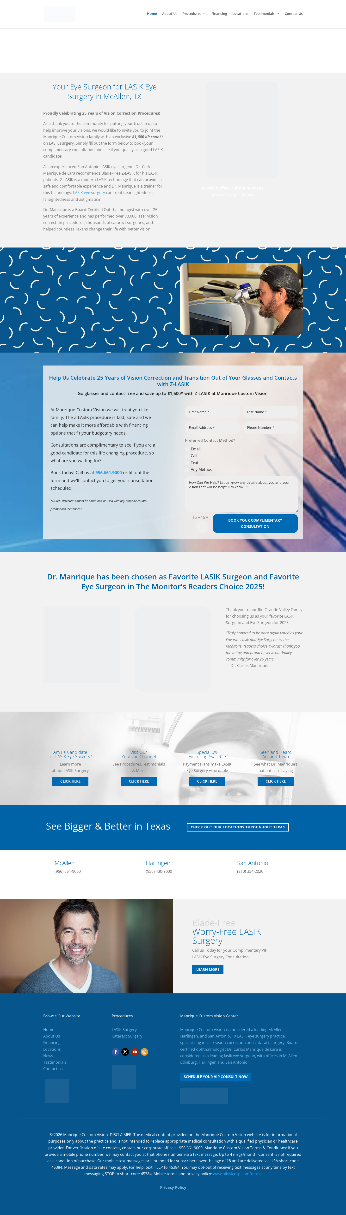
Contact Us (294, 15)
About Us (169, 15)
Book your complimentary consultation (255, 523)
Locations (240, 15)
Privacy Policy (173, 1187)
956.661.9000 (108, 472)
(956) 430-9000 (159, 871)
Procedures (192, 15)
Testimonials (264, 15)
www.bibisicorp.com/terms (237, 1173)
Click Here (70, 781)
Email (193, 449)
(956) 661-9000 (68, 871)
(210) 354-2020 (250, 871)
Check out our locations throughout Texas (238, 827)
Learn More (207, 969)
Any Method (199, 469)
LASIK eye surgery (89, 192)
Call (191, 455)
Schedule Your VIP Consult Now (216, 1076)
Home (152, 15)
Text (191, 462)
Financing (219, 15)
